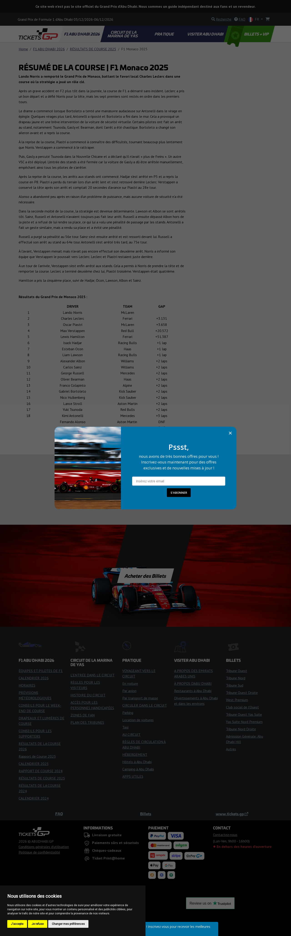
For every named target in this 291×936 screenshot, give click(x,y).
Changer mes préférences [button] (68, 924)
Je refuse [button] (38, 924)
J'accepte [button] (17, 924)
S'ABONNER (179, 493)
